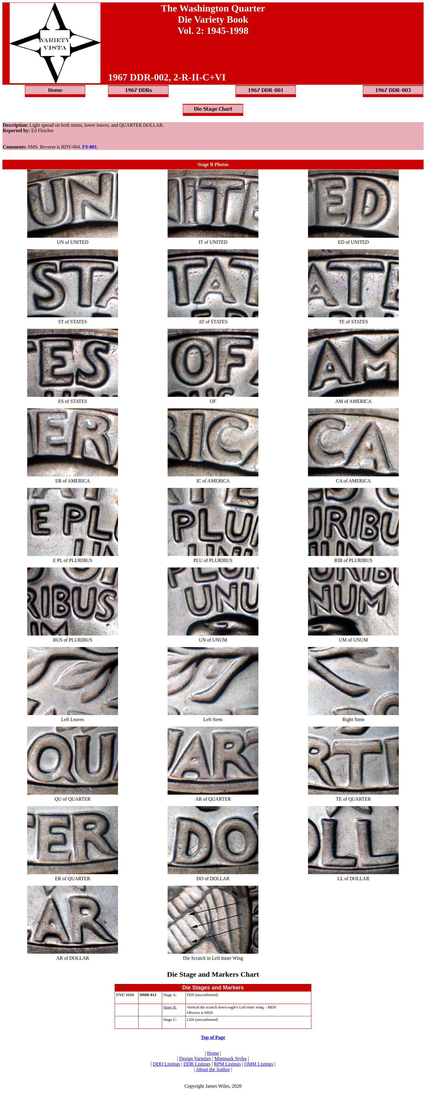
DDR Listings (196, 1064)
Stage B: (170, 1007)
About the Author (213, 1069)
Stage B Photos (213, 164)
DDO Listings (166, 1064)
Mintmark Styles (231, 1058)
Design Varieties (195, 1058)
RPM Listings (227, 1064)
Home (213, 1053)
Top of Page (213, 1037)
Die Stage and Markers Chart (213, 974)
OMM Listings (258, 1064)
